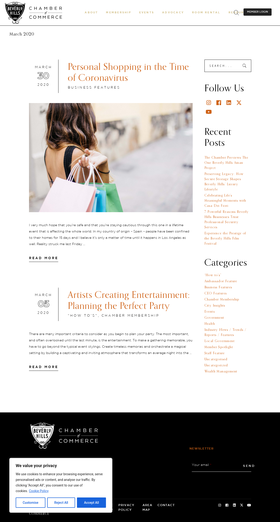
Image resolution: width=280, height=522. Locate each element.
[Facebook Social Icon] (227, 505)
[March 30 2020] (43, 76)
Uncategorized (216, 365)
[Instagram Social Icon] (220, 505)
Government (214, 317)
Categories (225, 263)
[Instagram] (209, 103)
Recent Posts (217, 138)
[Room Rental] (206, 13)
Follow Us (224, 88)
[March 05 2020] (43, 304)
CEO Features (215, 293)
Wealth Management (220, 371)
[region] (60, 485)
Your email (201, 465)
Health (209, 323)
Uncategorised (216, 359)
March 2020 (21, 34)
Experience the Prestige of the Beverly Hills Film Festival (225, 238)
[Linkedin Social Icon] (234, 505)
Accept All (91, 502)
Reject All (61, 502)
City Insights (214, 305)
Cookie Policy (39, 491)
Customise (30, 502)
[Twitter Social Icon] (242, 505)
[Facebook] (219, 103)
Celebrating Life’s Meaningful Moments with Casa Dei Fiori (225, 200)
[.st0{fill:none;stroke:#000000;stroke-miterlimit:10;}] (236, 12)
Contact (166, 505)
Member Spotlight (218, 347)
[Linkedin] (229, 103)
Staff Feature (214, 353)
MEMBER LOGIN (257, 12)
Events (209, 311)
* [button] (210, 465)
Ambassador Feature (220, 281)
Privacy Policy (126, 507)
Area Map (147, 507)
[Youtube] (209, 112)
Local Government (219, 341)
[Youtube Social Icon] (249, 505)
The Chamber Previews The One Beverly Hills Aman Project (226, 163)
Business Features (94, 87)
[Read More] (43, 258)
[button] (91, 13)
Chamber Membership (131, 315)
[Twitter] (239, 103)
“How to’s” (83, 315)
